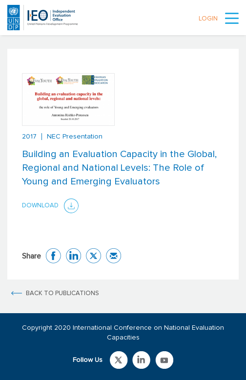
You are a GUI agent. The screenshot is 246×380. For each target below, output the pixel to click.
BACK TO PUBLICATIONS (62, 293)
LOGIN (208, 19)
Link (119, 360)
